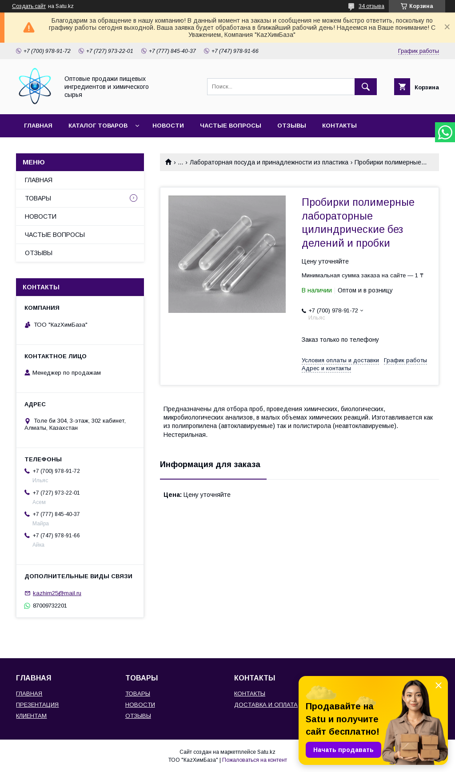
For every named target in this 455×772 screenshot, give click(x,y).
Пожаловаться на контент (254, 760)
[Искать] (366, 86)
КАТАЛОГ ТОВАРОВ (98, 125)
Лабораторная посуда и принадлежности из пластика (269, 162)
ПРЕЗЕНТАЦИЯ (37, 704)
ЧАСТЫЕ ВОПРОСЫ (230, 125)
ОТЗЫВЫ (291, 125)
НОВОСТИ (168, 125)
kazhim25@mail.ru (57, 593)
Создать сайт (29, 6)
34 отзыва (371, 6)
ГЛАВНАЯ (38, 125)
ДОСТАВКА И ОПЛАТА (266, 704)
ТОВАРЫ (38, 198)
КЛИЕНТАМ (31, 715)
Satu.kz (266, 752)
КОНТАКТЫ (339, 125)
